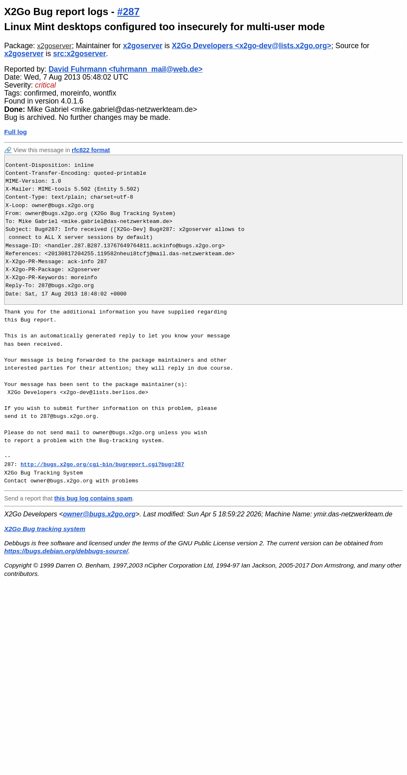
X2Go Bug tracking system (44, 528)
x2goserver (54, 46)
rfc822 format (91, 150)
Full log (15, 131)
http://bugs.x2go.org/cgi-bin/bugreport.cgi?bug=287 (102, 464)
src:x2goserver (79, 53)
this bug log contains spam (93, 498)
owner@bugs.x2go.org (99, 514)
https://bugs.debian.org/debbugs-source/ (66, 551)
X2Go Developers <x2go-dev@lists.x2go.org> (251, 45)
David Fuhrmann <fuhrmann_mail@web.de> (126, 69)
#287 (128, 11)
